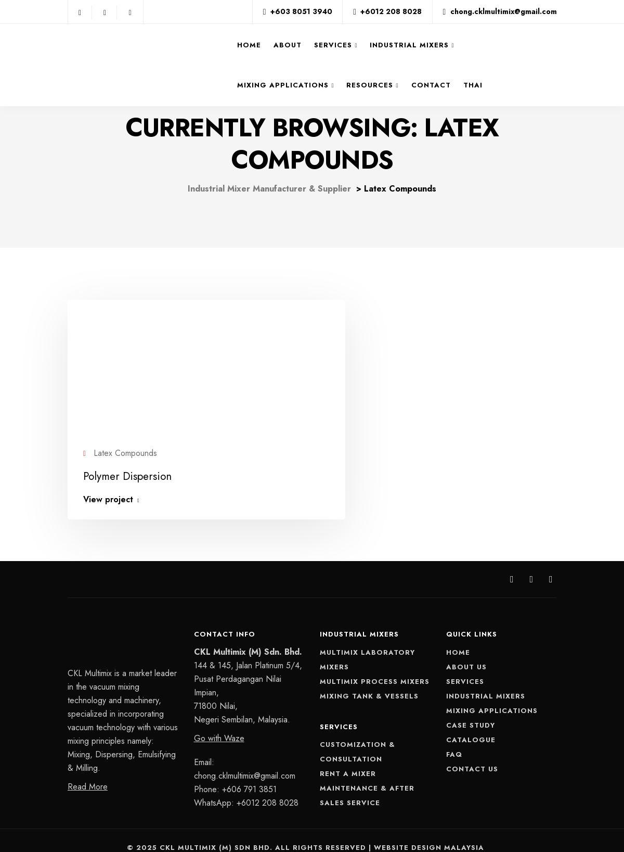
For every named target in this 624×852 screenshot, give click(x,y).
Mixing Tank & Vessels (369, 682)
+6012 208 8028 (267, 789)
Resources (370, 85)
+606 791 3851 (249, 775)
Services (334, 45)
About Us (466, 653)
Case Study (470, 711)
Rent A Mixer (348, 760)
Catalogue (471, 726)
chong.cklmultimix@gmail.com (244, 762)
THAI (473, 85)
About (288, 45)
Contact (431, 85)
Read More (88, 773)
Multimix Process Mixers (375, 667)
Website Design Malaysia (429, 834)
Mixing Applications (283, 85)
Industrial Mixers (409, 45)
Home (250, 45)
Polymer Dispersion (125, 462)
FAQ (454, 740)
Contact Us (472, 755)
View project (108, 486)
